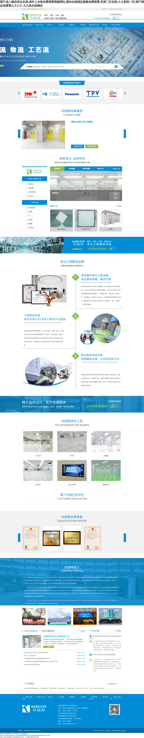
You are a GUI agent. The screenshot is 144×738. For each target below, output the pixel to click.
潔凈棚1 (110, 229)
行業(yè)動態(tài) (48, 631)
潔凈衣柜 (31, 227)
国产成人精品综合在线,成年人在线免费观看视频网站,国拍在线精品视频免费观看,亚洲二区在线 (25, 735)
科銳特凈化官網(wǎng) (31, 688)
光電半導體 (31, 192)
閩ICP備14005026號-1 (99, 730)
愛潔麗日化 (106, 484)
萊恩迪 (90, 122)
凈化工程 (50, 25)
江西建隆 (106, 456)
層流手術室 (53, 688)
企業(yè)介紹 (39, 25)
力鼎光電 (38, 456)
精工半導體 (72, 484)
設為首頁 (104, 9)
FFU (29, 215)
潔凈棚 (30, 219)
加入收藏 (110, 9)
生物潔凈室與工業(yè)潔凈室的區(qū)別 (56, 636)
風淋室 (30, 211)
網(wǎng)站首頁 (28, 25)
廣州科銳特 (61, 688)
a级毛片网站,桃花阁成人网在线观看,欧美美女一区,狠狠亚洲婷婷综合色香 (19, 737)
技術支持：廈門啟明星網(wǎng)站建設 (116, 730)
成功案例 (83, 25)
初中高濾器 (31, 208)
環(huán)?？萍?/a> (83, 688)
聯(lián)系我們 (118, 9)
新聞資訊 (72, 25)
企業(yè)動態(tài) (31, 631)
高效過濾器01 (86, 229)
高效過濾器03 (61, 229)
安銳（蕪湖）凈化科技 (97, 688)
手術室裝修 (44, 688)
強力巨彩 (38, 484)
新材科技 (31, 184)
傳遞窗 (30, 223)
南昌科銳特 (70, 688)
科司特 (72, 456)
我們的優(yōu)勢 (94, 25)
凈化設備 (61, 25)
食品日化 (31, 196)
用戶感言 (105, 25)
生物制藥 (31, 188)
